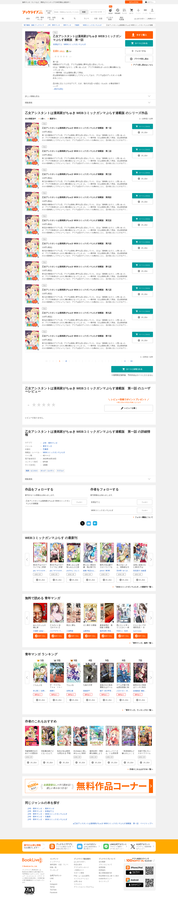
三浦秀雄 (69, 631)
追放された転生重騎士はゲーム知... (106, 687)
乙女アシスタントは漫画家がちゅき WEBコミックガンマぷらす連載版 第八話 (76, 290)
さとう (76, 571)
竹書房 (45, 449)
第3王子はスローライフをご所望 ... (40, 567)
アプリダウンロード (81, 867)
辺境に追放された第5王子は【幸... (139, 567)
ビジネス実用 (110, 18)
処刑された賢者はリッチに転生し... (139, 687)
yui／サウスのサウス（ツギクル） (46, 571)
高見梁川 (136, 571)
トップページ (55, 862)
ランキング (54, 870)
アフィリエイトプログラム (84, 887)
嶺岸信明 (103, 631)
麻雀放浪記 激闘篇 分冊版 (106, 626)
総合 (28, 18)
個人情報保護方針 (105, 873)
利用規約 (102, 870)
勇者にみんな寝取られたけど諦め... (72, 567)
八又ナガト (121, 691)
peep (41, 631)
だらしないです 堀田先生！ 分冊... (139, 627)
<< (46, 361)
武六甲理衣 (108, 691)
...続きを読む (58, 89)
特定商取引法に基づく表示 (109, 876)
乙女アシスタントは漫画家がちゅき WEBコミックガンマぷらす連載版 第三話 (76, 174)
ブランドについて (105, 865)
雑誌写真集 (121, 18)
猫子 (101, 691)
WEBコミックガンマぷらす (75, 44)
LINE (52, 878)
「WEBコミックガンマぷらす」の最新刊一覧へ (133, 587)
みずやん (69, 571)
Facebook (53, 893)
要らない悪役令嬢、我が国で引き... (89, 567)
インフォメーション (81, 879)
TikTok (52, 887)
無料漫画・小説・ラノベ (59, 865)
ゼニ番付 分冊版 (89, 625)
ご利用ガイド (151, 18)
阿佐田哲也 (112, 631)
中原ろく (120, 631)
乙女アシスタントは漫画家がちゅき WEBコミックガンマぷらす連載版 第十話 (76, 336)
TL (75, 18)
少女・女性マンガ (51, 18)
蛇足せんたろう (93, 571)
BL (63, 18)
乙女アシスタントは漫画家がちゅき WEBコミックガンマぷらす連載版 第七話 (76, 266)
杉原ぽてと (57, 44)
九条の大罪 (87, 685)
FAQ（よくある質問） (82, 876)
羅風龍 (46, 631)
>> (131, 361)
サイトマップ (104, 881)
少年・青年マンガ (40, 18)
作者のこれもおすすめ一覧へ (141, 769)
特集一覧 (53, 867)
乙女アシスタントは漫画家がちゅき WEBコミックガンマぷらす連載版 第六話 (76, 243)
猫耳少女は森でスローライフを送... (106, 567)
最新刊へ (53, 119)
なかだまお (137, 631)
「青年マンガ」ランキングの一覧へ (138, 710)
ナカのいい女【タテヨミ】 (55, 626)
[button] (40, 579)
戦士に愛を (71, 625)
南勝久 (52, 691)
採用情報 (102, 867)
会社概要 (102, 862)
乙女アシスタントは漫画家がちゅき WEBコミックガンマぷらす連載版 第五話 (76, 220)
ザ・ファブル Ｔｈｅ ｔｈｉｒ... (56, 687)
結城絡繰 (136, 691)
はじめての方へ (139, 18)
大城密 (35, 631)
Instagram (53, 884)
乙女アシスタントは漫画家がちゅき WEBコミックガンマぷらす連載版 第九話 (76, 313)
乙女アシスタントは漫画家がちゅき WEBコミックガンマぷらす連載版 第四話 (76, 197)
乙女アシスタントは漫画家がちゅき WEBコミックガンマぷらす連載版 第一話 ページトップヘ (113, 823)
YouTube (53, 890)
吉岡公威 (44, 691)
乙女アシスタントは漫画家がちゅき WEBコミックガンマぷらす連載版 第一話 (76, 128)
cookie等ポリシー (105, 879)
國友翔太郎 (145, 691)
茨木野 (119, 571)
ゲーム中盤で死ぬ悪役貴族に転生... (123, 687)
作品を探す (78, 865)
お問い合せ (78, 881)
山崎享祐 (86, 631)
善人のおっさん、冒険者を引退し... (123, 567)
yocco (102, 571)
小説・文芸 (98, 18)
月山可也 (129, 691)
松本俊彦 (127, 631)
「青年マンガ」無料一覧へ (142, 643)
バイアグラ (54, 631)
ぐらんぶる (37, 685)
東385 (108, 571)
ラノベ (86, 18)
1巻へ (42, 119)
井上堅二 (36, 691)
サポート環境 (79, 873)
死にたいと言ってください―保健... (123, 627)
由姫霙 (143, 571)
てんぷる (70, 685)
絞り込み (49, 12)
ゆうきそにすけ (128, 571)
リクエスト (78, 884)
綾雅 (84, 571)
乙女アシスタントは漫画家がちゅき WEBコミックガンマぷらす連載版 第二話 (76, 151)
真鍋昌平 (86, 691)
